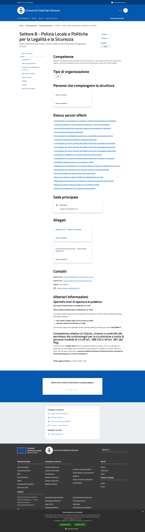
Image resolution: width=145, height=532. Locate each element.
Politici (19, 480)
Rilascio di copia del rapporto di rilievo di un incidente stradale (76, 184)
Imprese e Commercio (52, 477)
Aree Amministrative (24, 470)
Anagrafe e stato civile (52, 467)
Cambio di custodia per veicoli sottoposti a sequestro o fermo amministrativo (82, 124)
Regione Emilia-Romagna (25, 2)
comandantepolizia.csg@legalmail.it (68, 288)
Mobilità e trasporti (51, 484)
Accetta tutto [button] (65, 524)
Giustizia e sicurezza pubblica (82, 469)
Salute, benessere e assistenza (82, 479)
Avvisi (103, 474)
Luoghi (103, 483)
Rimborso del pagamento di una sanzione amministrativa (74, 188)
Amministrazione (31, 25)
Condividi (105, 34)
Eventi (103, 486)
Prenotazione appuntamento (54, 497)
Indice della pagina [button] (27, 53)
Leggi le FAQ (49, 504)
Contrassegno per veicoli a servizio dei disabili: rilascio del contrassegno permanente (84, 143)
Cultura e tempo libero (52, 470)
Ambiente (76, 476)
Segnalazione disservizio (53, 501)
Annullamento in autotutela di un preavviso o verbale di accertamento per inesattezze (85, 121)
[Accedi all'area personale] (118, 2)
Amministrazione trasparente (82, 497)
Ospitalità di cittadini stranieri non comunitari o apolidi (73, 162)
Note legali (76, 504)
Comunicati (104, 470)
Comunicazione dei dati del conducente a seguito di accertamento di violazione (82, 128)
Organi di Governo (23, 467)
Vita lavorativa (49, 474)
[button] (72, 529)
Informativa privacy (79, 501)
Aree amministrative (46, 25)
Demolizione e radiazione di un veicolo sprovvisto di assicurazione (78, 154)
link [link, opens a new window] (91, 520)
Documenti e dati (22, 487)
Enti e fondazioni (22, 477)
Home (21, 25)
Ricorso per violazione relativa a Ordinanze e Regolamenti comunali (78, 177)
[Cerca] (125, 10)
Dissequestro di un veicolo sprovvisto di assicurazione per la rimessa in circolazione (84, 158)
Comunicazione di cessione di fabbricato (68, 132)
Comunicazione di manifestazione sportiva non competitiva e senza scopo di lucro (83, 136)
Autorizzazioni (77, 483)
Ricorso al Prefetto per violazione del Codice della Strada (74, 173)
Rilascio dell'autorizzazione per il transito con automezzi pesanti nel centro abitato (84, 181)
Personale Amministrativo (25, 484)
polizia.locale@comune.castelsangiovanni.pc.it (77, 281)
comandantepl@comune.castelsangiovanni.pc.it (78, 277)
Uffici (18, 474)
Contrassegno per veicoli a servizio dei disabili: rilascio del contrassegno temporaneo (84, 147)
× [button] (143, 511)
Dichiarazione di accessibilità (82, 507)
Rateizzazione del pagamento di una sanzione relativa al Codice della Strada (81, 169)
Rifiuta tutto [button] (80, 524)
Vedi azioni (105, 38)
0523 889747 (64, 284)
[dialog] (72, 521)
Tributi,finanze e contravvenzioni (83, 472)
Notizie (103, 467)
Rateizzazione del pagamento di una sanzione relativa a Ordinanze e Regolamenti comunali (87, 166)
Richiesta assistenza (51, 507)
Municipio (63, 205)
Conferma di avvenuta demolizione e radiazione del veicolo (75, 139)
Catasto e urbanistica (52, 480)
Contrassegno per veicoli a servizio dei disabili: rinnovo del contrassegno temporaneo (85, 151)
